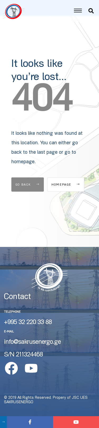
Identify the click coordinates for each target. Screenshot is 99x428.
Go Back (28, 191)
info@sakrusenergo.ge (32, 348)
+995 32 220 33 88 (28, 328)
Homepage (65, 191)
